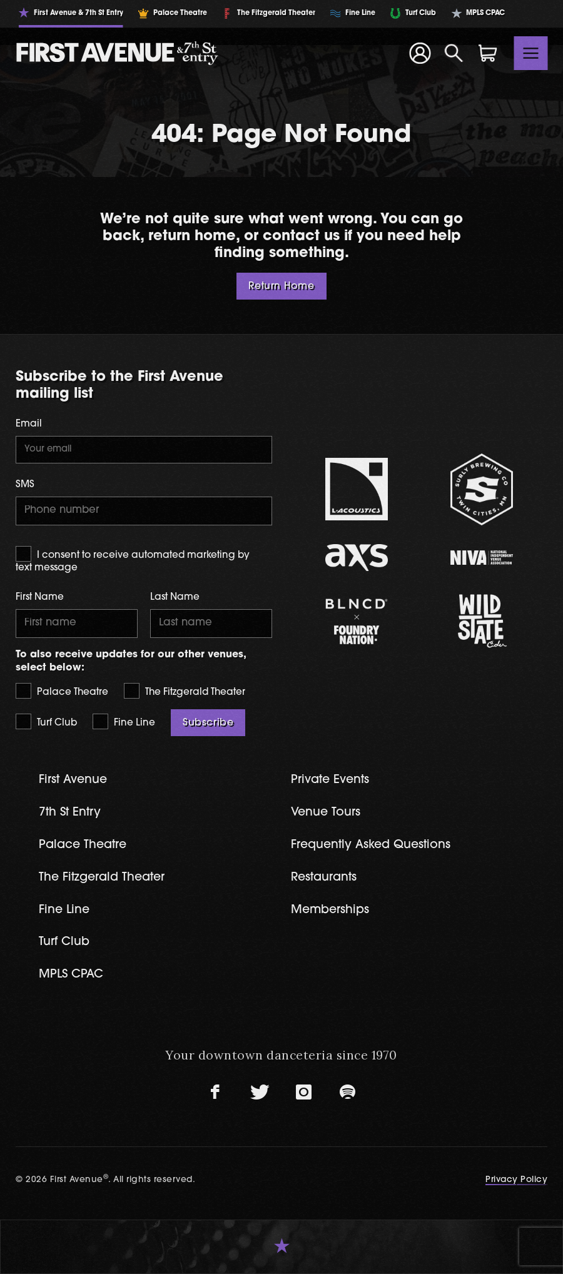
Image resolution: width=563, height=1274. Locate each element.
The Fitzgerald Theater (184, 691)
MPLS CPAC (71, 975)
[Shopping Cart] (488, 53)
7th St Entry (70, 813)
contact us (301, 237)
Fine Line (124, 721)
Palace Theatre (62, 691)
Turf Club (46, 721)
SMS (25, 485)
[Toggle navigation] (531, 53)
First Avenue (73, 780)
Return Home (281, 286)
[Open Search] (454, 53)
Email (29, 424)
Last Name (175, 597)
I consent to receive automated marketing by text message (133, 559)
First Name (40, 597)
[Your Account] (419, 53)
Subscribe (208, 723)
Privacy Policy (516, 1180)
